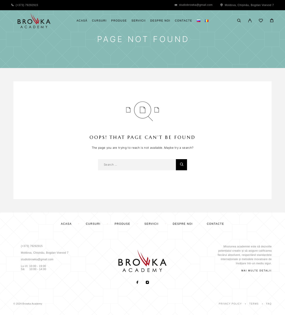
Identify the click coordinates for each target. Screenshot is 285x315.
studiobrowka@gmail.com (196, 4)
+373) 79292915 (27, 5)
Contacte (183, 20)
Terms (254, 304)
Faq (269, 304)
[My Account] (249, 21)
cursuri (99, 20)
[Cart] (271, 21)
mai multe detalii (256, 270)
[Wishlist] (260, 21)
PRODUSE (119, 20)
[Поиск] (239, 21)
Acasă (82, 20)
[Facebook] (137, 282)
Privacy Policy (230, 304)
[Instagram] (147, 282)
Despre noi (160, 20)
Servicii (138, 20)
